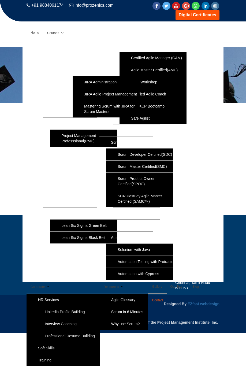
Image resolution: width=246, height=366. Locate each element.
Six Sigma (63, 213)
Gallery (157, 287)
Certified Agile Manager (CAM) (156, 58)
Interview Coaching (61, 324)
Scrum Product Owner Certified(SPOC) (136, 181)
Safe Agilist (140, 118)
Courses (53, 33)
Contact (157, 300)
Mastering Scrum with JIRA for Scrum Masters (109, 109)
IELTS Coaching (137, 130)
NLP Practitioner (138, 225)
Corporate (38, 287)
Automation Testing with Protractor (146, 262)
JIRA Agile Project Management (110, 94)
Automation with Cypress (138, 274)
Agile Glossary (123, 300)
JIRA (81, 70)
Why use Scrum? (125, 324)
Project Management (72, 123)
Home (35, 33)
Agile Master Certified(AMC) (154, 70)
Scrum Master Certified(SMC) (142, 166)
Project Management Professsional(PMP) (78, 138)
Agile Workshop (144, 82)
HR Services (48, 300)
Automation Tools (125, 237)
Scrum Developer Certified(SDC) (145, 154)
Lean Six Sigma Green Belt (84, 225)
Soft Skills (46, 348)
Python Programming (142, 213)
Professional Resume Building (70, 336)
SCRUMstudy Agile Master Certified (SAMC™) (140, 199)
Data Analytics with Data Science (82, 58)
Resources (111, 287)
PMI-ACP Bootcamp (148, 106)
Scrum (116, 142)
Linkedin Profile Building (65, 312)
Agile (128, 46)
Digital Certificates (197, 15)
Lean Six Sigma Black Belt (83, 237)
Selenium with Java (134, 249)
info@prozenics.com (91, 5)
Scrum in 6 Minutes (127, 312)
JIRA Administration (100, 82)
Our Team (177, 287)
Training (44, 360)
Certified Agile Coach (148, 94)
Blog (195, 287)
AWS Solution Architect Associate (82, 46)
